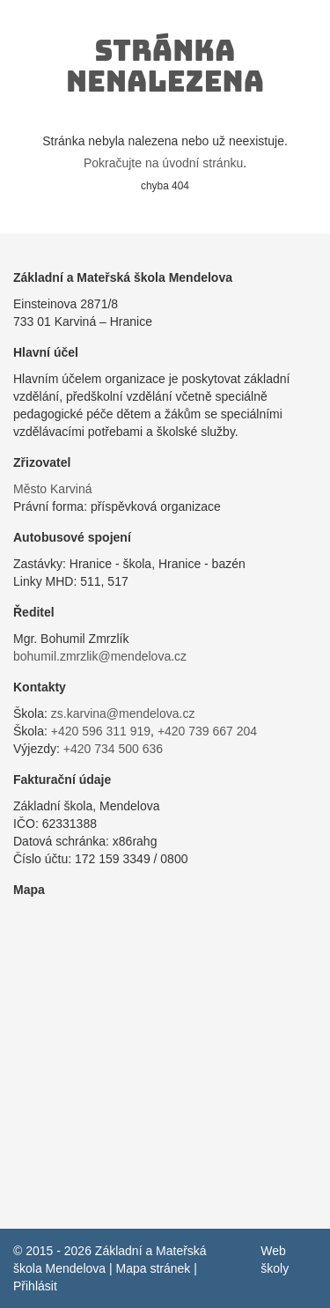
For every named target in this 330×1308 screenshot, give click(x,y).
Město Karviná (52, 489)
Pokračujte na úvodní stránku (163, 163)
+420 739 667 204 (207, 731)
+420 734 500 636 (113, 749)
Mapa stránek (152, 1268)
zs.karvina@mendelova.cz (123, 713)
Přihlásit (35, 1286)
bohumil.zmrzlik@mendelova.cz (100, 656)
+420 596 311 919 (100, 731)
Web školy (274, 1259)
